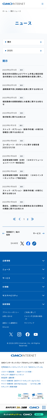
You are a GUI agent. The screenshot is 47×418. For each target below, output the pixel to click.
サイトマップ (29, 323)
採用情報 (23, 304)
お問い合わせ (7, 316)
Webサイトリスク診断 (24, 372)
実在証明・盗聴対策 (7, 378)
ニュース (23, 269)
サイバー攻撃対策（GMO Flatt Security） (14, 384)
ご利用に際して (30, 312)
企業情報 (23, 261)
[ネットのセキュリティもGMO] (23, 414)
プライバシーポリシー (11, 312)
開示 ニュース (16, 11)
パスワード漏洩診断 (7, 372)
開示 (9, 42)
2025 (10, 51)
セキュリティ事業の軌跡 (9, 387)
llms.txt (6, 327)
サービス (23, 278)
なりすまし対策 (35, 384)
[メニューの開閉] (42, 4)
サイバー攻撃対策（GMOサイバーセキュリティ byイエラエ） (21, 381)
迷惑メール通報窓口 (10, 323)
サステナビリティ (23, 296)
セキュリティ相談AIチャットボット (12, 375)
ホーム (5, 11)
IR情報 (23, 287)
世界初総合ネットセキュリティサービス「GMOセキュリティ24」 (22, 367)
